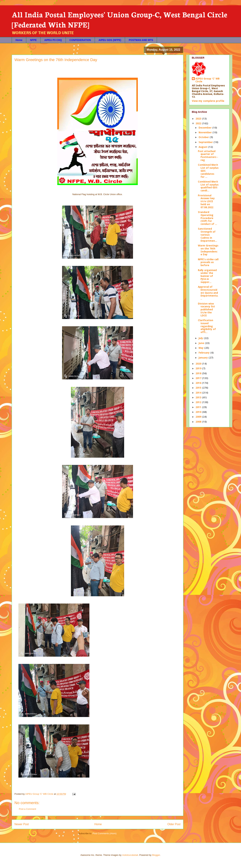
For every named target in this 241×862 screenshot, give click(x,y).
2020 (199, 363)
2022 (199, 123)
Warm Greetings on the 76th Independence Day (208, 250)
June (202, 343)
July (201, 338)
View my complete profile (208, 100)
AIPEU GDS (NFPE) (110, 40)
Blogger (156, 855)
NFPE (33, 40)
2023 (199, 118)
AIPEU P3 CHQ (53, 40)
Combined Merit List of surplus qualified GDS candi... (208, 186)
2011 (199, 407)
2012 (199, 402)
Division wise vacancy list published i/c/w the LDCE (206, 309)
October (204, 137)
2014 (199, 392)
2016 (199, 383)
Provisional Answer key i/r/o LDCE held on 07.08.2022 (206, 201)
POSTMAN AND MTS (141, 40)
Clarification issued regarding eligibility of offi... (207, 326)
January (204, 357)
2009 (199, 416)
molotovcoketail (130, 855)
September (206, 142)
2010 (199, 412)
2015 (199, 387)
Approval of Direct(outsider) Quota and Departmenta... (208, 292)
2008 (199, 421)
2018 (199, 373)
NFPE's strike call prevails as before (208, 262)
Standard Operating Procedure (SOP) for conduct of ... (207, 218)
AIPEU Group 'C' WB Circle (207, 80)
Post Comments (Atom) (105, 833)
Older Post (174, 824)
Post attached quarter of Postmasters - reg (208, 155)
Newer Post (22, 824)
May (201, 347)
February (204, 352)
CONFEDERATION (80, 40)
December (205, 127)
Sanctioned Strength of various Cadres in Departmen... (207, 234)
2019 (199, 368)
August (203, 147)
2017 (199, 378)
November (205, 132)
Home (19, 40)
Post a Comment (27, 809)
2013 (199, 397)
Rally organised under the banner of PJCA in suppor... (207, 276)
